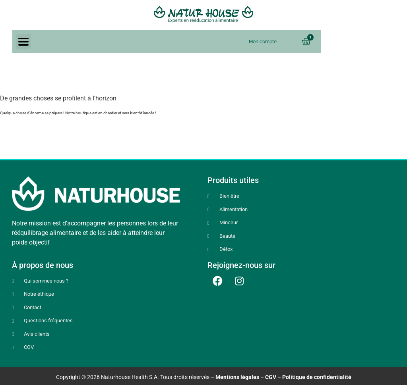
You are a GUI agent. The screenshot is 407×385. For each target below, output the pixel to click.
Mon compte (263, 41)
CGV (270, 377)
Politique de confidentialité (316, 377)
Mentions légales (237, 377)
